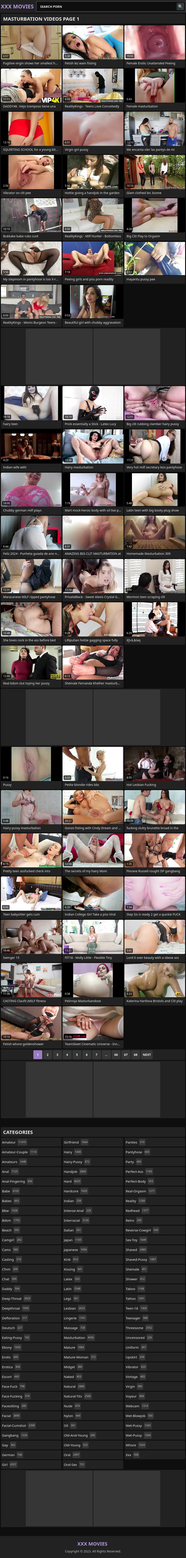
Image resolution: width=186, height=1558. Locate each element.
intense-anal (78, 1210)
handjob (75, 1171)
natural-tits (78, 1396)
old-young (76, 1445)
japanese (76, 1249)
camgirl (12, 1240)
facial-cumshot (19, 1425)
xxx (133, 1454)
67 (126, 1055)
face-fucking (16, 1396)
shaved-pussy (141, 1259)
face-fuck (14, 1386)
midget (73, 1367)
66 (116, 1055)
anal (10, 1171)
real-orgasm (141, 1191)
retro (134, 1220)
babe (11, 1191)
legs (71, 1298)
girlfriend (76, 1142)
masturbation (79, 1337)
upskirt (135, 1357)
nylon (72, 1415)
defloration (15, 1318)
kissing (73, 1269)
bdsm (11, 1220)
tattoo (136, 1298)
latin (72, 1288)
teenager (137, 1318)
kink (71, 1259)
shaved (136, 1249)
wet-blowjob (140, 1415)
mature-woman (80, 1357)
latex (72, 1279)
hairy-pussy (77, 1161)
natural (74, 1386)
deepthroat (16, 1308)
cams (10, 1249)
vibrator (136, 1367)
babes (11, 1200)
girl (9, 1464)
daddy (11, 1288)
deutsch (12, 1327)
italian (73, 1230)
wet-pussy (139, 1425)
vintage (136, 1376)
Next (147, 1055)
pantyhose (138, 1152)
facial (11, 1415)
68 (135, 1055)
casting (12, 1259)
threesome (139, 1327)
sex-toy (136, 1240)
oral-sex (74, 1464)
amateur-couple (20, 1152)
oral (72, 1454)
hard (72, 1181)
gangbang (15, 1435)
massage (75, 1327)
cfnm (10, 1269)
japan (73, 1240)
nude (72, 1406)
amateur (14, 1142)
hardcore (76, 1191)
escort (11, 1376)
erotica (11, 1367)
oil (70, 1425)
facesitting (14, 1406)
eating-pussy (16, 1337)
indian (73, 1200)
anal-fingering (17, 1181)
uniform (136, 1347)
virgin (134, 1386)
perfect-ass (139, 1171)
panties (136, 1142)
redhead (138, 1210)
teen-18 (137, 1308)
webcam (137, 1406)
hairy (73, 1152)
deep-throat (16, 1298)
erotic (10, 1357)
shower (136, 1279)
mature (74, 1347)
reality (136, 1200)
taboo (135, 1288)
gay (9, 1445)
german (12, 1454)
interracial (77, 1220)
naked (73, 1376)
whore (136, 1445)
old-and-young (80, 1435)
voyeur (135, 1396)
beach (11, 1230)
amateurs (14, 1161)
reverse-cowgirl (142, 1230)
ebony (12, 1347)
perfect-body (140, 1181)
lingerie (75, 1318)
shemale (137, 1269)
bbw (10, 1210)
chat (10, 1279)
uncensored (139, 1337)
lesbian (75, 1308)
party (134, 1161)
